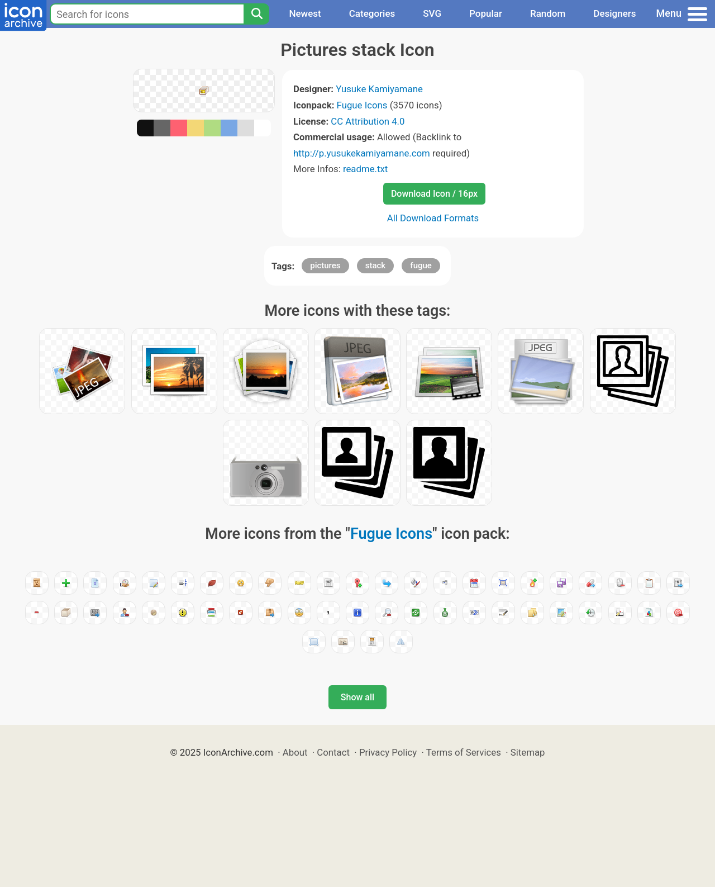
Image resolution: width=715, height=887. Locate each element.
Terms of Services (463, 752)
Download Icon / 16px (434, 193)
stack (375, 265)
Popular (485, 13)
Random (547, 13)
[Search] (256, 14)
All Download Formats (433, 218)
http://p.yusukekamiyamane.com (361, 153)
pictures (325, 265)
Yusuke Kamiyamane (379, 88)
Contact (333, 752)
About (295, 752)
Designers (614, 13)
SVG (432, 13)
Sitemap (528, 752)
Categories (372, 13)
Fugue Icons (362, 105)
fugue (421, 265)
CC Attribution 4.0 (367, 121)
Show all (357, 697)
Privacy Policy (388, 752)
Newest (305, 13)
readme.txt (365, 168)
